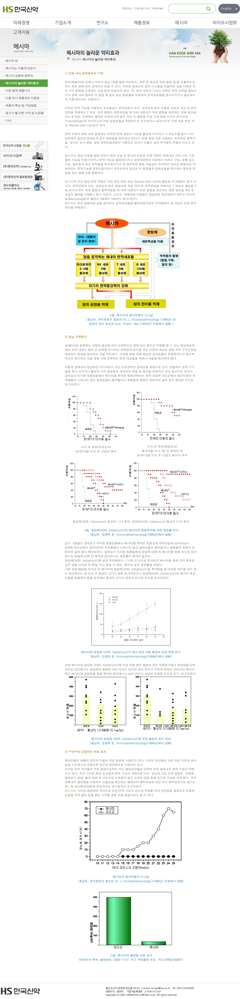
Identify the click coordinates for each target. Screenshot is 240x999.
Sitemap (157, 8)
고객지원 (21, 32)
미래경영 (21, 23)
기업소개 (63, 23)
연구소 (102, 23)
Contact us (142, 8)
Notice (126, 8)
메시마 (181, 23)
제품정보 (142, 23)
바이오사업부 (225, 23)
